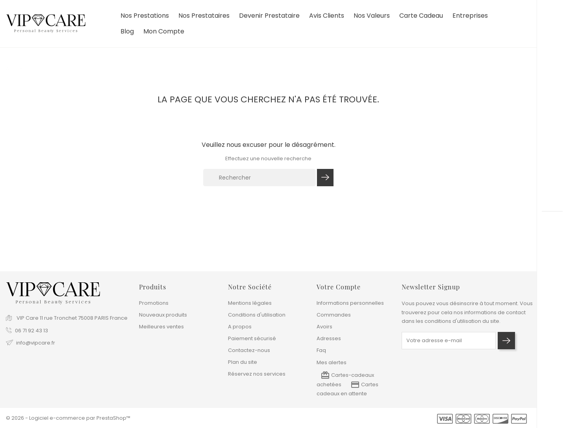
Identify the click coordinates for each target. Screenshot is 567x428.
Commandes (334, 315)
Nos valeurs (372, 16)
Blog (127, 31)
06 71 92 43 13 (31, 330)
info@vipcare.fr (35, 342)
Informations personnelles (350, 303)
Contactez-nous (249, 350)
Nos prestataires (204, 16)
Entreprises (470, 16)
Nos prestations (144, 16)
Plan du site (242, 362)
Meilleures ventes (161, 326)
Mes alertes (331, 362)
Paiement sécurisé (252, 338)
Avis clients (326, 16)
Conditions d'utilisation (256, 315)
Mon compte (163, 31)
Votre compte (339, 287)
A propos (240, 326)
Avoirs (324, 326)
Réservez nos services (256, 374)
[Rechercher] (259, 177)
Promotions (154, 303)
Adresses (329, 338)
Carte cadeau (421, 16)
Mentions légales (250, 303)
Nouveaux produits (163, 315)
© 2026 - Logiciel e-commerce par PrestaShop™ (68, 418)
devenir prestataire (269, 16)
